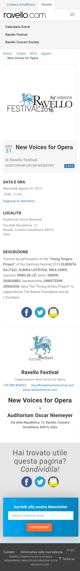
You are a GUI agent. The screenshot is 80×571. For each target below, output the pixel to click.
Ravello (47, 4)
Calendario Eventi (17, 27)
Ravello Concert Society (22, 42)
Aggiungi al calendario (19, 201)
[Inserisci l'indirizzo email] (40, 515)
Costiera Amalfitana (21, 4)
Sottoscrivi (39, 527)
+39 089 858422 (14, 385)
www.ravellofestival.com (40, 390)
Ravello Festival (16, 35)
